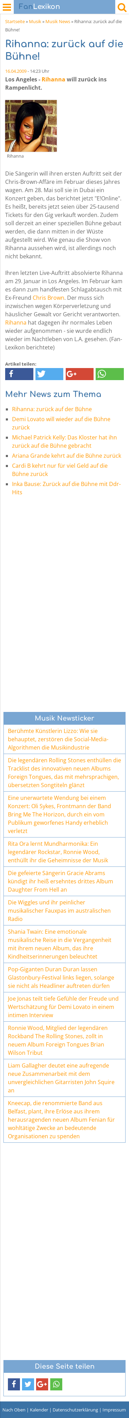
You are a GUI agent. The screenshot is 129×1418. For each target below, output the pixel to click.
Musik (35, 21)
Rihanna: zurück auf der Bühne (52, 409)
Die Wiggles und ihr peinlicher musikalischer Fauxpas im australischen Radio (59, 911)
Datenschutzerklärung (75, 1410)
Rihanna (53, 79)
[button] (19, 374)
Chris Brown (48, 297)
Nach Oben (13, 1410)
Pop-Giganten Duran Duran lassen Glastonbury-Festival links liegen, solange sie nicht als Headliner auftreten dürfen (61, 977)
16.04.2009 (15, 71)
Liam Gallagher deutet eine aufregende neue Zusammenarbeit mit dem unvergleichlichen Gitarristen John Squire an (61, 1078)
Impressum (114, 1410)
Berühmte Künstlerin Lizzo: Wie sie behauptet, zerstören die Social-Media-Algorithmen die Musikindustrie (58, 739)
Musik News (57, 21)
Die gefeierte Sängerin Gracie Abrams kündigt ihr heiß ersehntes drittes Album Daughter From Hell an (60, 881)
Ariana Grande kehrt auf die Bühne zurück (66, 455)
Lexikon (39, 7)
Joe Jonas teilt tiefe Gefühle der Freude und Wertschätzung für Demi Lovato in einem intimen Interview (63, 1007)
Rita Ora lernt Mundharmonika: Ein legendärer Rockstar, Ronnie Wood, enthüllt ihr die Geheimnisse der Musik (58, 852)
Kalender (39, 1410)
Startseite (15, 21)
